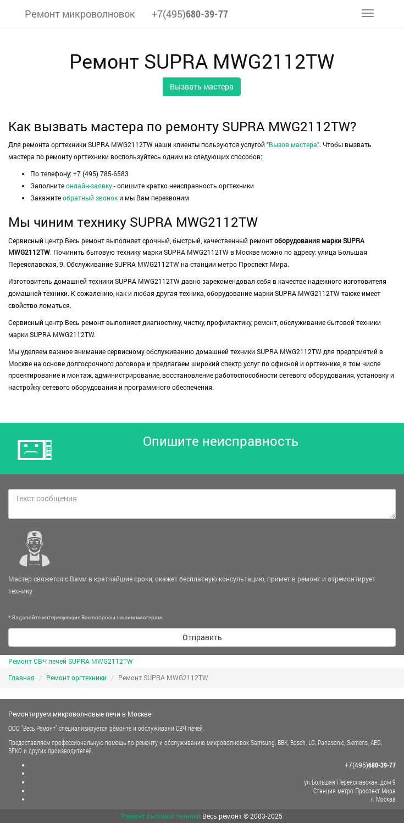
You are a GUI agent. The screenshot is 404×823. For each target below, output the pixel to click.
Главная (21, 677)
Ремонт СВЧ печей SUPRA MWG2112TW (70, 661)
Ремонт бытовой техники (161, 815)
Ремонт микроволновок (80, 13)
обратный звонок (90, 197)
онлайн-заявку (89, 185)
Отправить (202, 637)
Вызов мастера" (294, 144)
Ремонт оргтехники (76, 677)
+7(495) (190, 13)
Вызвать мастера (202, 86)
